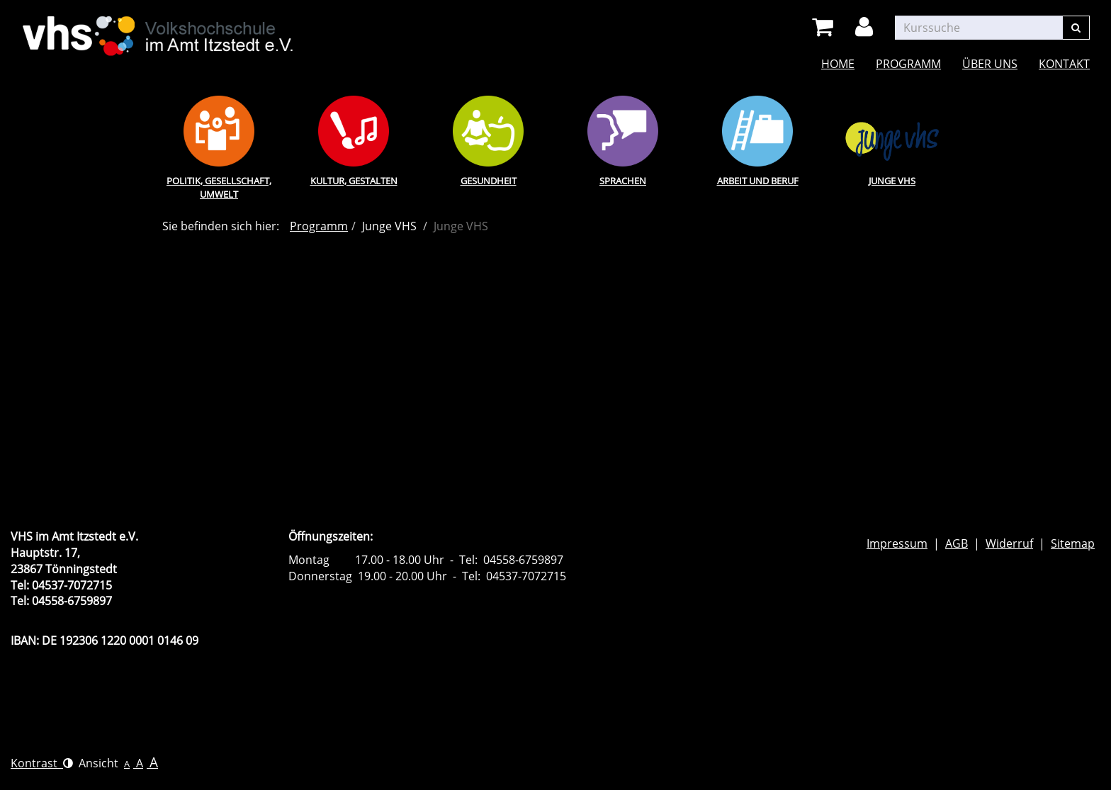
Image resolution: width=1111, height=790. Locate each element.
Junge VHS (892, 180)
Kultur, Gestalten (353, 180)
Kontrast (42, 763)
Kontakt (1064, 64)
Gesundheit (489, 180)
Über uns (989, 64)
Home (838, 64)
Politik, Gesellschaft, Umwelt (219, 187)
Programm (908, 64)
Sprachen (622, 180)
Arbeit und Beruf (758, 180)
